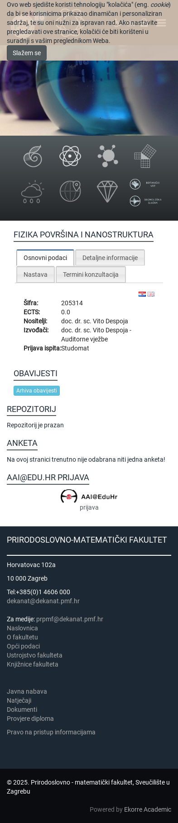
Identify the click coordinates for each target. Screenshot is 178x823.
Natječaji (19, 700)
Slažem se (27, 53)
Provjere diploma (30, 718)
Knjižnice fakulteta (32, 664)
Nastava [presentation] (36, 274)
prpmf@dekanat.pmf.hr (69, 619)
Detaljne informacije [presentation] (110, 257)
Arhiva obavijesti (36, 391)
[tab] (45, 257)
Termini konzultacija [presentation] (91, 274)
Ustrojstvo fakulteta (35, 655)
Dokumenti (22, 709)
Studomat (75, 348)
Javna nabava (27, 691)
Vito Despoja (110, 321)
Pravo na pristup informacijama (52, 732)
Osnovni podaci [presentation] (45, 257)
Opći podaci (23, 646)
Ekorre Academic (147, 809)
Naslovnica (22, 628)
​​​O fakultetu (22, 637)
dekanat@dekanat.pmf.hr (43, 601)
